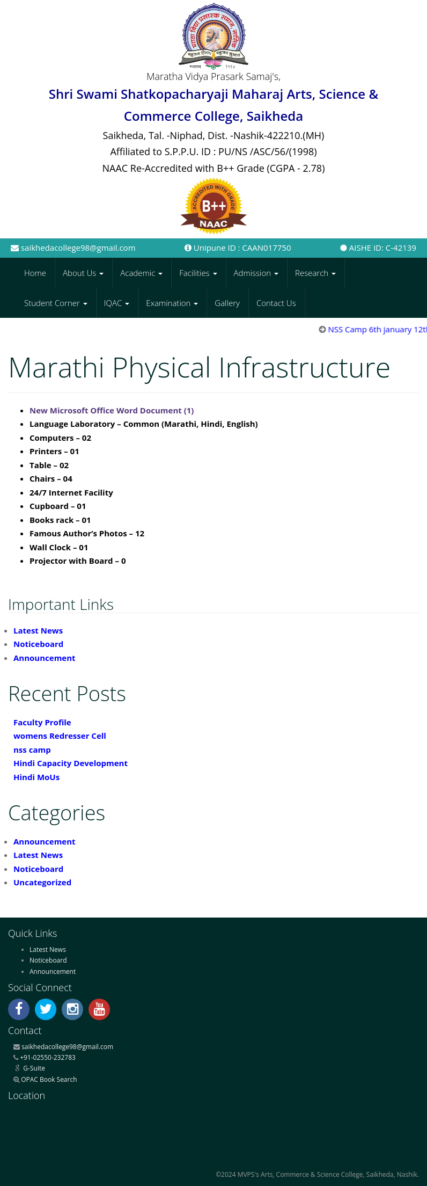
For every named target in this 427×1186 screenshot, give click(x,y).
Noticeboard (38, 643)
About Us (83, 272)
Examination (172, 302)
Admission (256, 272)
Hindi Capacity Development (70, 763)
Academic (141, 272)
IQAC (116, 302)
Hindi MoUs (36, 777)
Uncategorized (42, 882)
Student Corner (55, 302)
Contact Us (276, 302)
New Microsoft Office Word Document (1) (112, 410)
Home (35, 272)
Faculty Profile (42, 722)
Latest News (38, 630)
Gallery (227, 302)
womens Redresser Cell (59, 735)
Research (315, 272)
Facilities (198, 272)
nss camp (32, 749)
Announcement (44, 657)
